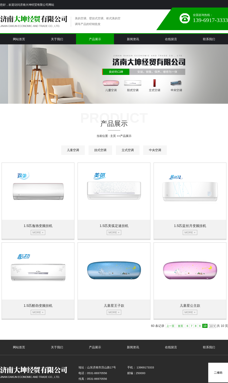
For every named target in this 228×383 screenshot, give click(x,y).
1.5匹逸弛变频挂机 (38, 226)
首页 (180, 325)
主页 (113, 135)
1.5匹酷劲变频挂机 (38, 306)
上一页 (170, 325)
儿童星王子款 (114, 306)
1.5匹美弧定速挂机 (114, 226)
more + (38, 232)
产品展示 (125, 135)
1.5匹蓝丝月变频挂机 (190, 226)
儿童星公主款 (190, 306)
